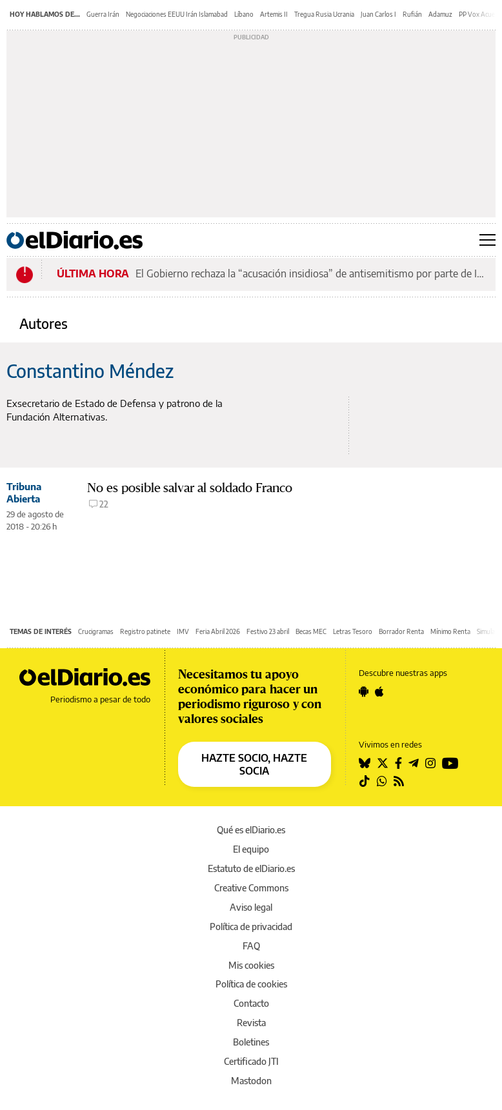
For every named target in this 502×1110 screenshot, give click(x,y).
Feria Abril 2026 (218, 631)
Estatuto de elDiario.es (251, 868)
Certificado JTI (251, 1061)
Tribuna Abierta (23, 492)
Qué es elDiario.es (251, 829)
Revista (251, 1022)
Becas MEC (311, 631)
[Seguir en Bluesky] (364, 763)
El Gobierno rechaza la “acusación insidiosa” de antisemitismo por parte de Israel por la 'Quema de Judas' (311, 273)
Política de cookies (251, 983)
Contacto (251, 1003)
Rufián (412, 14)
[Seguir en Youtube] (450, 763)
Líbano (244, 14)
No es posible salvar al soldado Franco (189, 488)
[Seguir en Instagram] (430, 763)
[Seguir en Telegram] (413, 763)
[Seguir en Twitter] (382, 763)
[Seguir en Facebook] (398, 763)
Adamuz (440, 14)
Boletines (251, 1041)
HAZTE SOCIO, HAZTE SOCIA (254, 764)
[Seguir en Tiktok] (364, 781)
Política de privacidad (251, 926)
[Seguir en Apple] (379, 691)
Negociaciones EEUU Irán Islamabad (177, 14)
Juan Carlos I (378, 14)
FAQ (251, 945)
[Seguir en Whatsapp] (382, 781)
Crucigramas (96, 631)
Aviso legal (251, 907)
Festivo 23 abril (267, 631)
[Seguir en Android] (363, 691)
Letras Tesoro (352, 631)
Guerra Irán (102, 14)
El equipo (251, 849)
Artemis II (274, 14)
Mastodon (251, 1080)
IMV (183, 631)
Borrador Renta (401, 631)
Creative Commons (251, 887)
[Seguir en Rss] (399, 781)
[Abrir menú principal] (487, 240)
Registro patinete (145, 631)
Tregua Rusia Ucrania (324, 14)
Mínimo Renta (450, 631)
